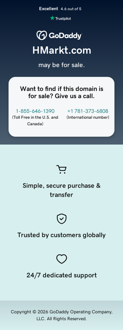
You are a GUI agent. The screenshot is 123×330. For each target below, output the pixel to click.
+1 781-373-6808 (87, 110)
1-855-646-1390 (35, 110)
